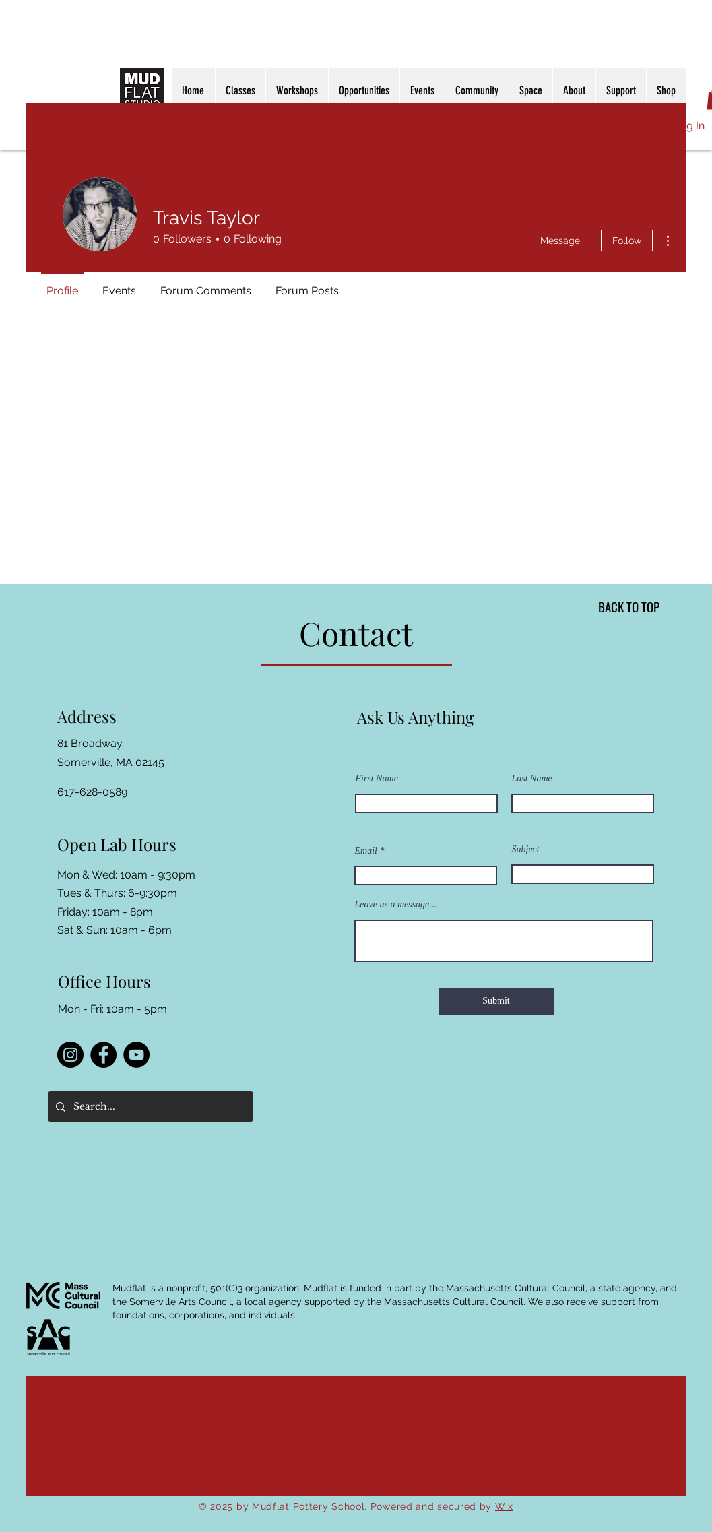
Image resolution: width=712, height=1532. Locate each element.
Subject (526, 849)
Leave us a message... (395, 904)
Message (560, 240)
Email (366, 851)
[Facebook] (103, 1055)
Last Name (532, 779)
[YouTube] (136, 1055)
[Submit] (496, 1001)
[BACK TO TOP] (629, 606)
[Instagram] (70, 1055)
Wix (504, 1506)
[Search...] (149, 1106)
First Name (377, 779)
